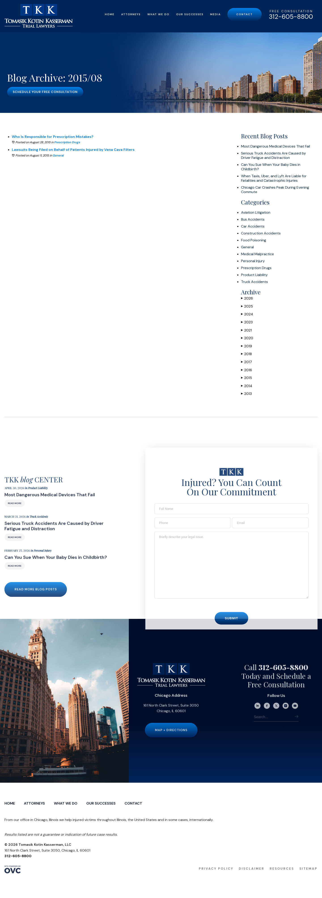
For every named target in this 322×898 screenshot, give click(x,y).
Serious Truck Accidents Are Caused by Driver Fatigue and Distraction (273, 155)
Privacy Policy (216, 875)
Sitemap (308, 875)
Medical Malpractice (257, 254)
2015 (246, 378)
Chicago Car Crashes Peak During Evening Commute (275, 189)
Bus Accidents (253, 219)
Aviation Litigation (255, 212)
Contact (244, 14)
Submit (231, 624)
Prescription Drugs (67, 142)
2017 (246, 362)
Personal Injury (253, 261)
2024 (247, 314)
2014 (246, 386)
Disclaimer (251, 875)
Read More (14, 509)
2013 (246, 393)
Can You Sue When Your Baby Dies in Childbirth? (270, 166)
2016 (246, 370)
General (58, 155)
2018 (246, 354)
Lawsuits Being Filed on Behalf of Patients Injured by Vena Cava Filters (73, 149)
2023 (247, 322)
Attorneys (131, 14)
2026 (247, 298)
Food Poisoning (253, 240)
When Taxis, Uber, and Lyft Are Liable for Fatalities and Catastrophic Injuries (274, 178)
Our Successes (189, 14)
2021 (246, 330)
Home (109, 14)
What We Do (158, 14)
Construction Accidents (261, 233)
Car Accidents (253, 226)
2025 (247, 306)
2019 (246, 346)
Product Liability (254, 275)
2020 (247, 338)
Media (215, 14)
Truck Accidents (254, 282)
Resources (282, 875)
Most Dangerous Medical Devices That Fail (275, 146)
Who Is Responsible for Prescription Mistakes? (52, 136)
